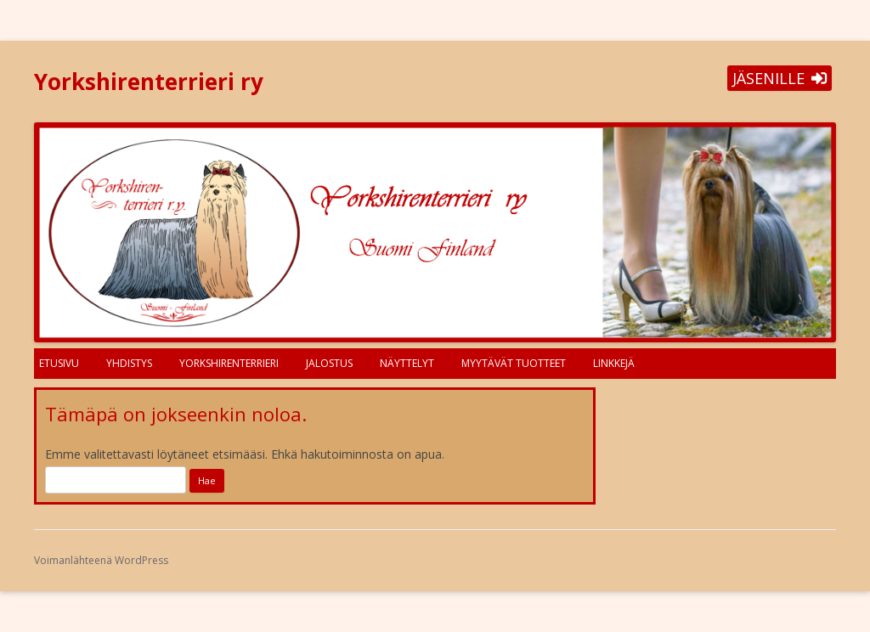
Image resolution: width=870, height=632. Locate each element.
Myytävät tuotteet (513, 363)
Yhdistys (129, 363)
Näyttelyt (407, 363)
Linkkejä (614, 363)
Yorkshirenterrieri (229, 363)
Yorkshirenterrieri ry (148, 81)
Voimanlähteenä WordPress (101, 560)
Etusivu (59, 363)
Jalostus (329, 363)
